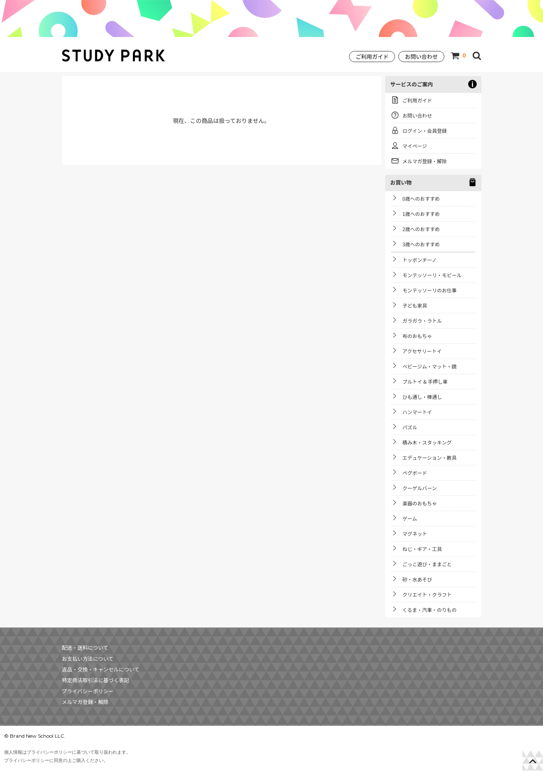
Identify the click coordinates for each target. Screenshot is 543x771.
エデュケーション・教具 (429, 457)
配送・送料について (85, 647)
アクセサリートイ (421, 350)
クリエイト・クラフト (427, 594)
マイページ (414, 145)
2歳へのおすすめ (421, 228)
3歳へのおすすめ (421, 244)
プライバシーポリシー (88, 691)
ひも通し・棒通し (422, 396)
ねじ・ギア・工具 (422, 548)
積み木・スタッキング (427, 442)
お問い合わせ (421, 56)
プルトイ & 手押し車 (425, 381)
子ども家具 (414, 305)
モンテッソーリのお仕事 (429, 290)
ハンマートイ (417, 411)
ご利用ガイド (372, 56)
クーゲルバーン (419, 487)
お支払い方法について (88, 658)
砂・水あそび (417, 579)
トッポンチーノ (419, 259)
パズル (409, 427)
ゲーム (409, 518)
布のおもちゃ (417, 335)
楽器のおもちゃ (419, 503)
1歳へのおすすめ (421, 213)
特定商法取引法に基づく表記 (95, 680)
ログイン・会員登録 (424, 130)
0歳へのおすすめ (421, 198)
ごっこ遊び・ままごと (427, 563)
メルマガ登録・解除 (424, 160)
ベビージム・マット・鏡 (429, 366)
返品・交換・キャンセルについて (101, 669)
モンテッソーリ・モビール (432, 274)
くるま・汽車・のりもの (429, 609)
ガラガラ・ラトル (422, 320)
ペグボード (414, 472)
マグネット (414, 533)
